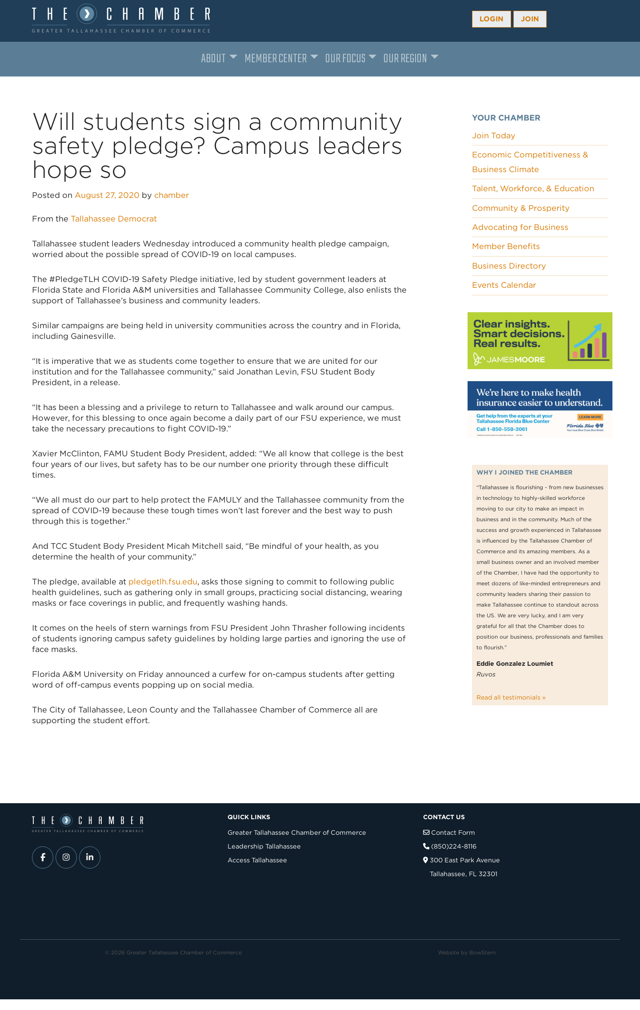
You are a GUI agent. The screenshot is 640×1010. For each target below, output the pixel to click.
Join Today (494, 135)
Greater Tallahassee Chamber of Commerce (297, 832)
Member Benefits (506, 246)
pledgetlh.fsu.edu (162, 581)
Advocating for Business (520, 227)
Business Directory (509, 265)
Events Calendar (504, 285)
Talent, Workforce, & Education (533, 188)
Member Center (275, 58)
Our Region (405, 58)
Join (530, 19)
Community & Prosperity (521, 208)
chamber (171, 195)
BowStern (482, 952)
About (213, 58)
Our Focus (345, 58)
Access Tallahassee (257, 860)
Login (492, 19)
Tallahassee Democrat (114, 218)
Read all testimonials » (511, 697)
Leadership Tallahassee (264, 846)
